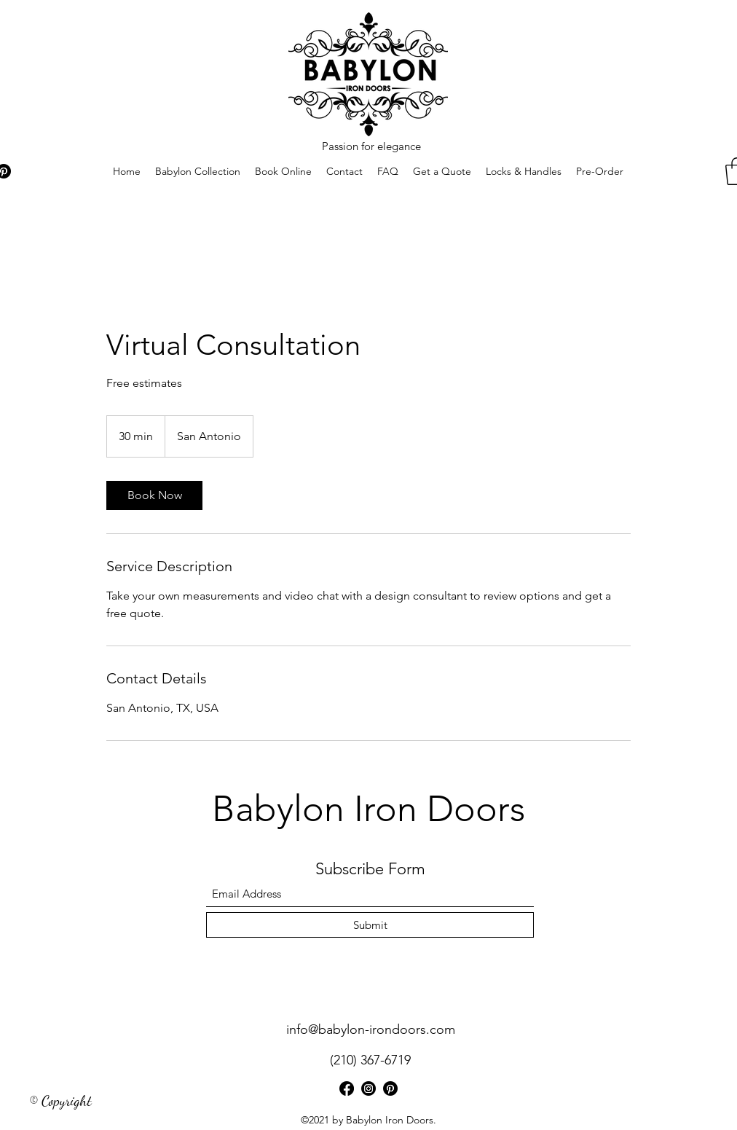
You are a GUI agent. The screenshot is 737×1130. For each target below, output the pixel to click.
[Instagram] (368, 1088)
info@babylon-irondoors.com (370, 1029)
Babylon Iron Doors (368, 809)
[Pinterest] (390, 1088)
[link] (154, 495)
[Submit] (370, 925)
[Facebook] (346, 1088)
